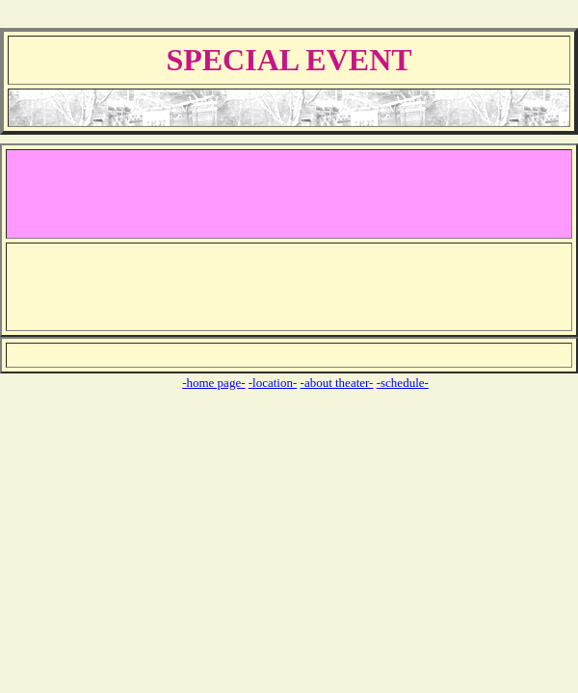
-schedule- (403, 382)
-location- (273, 382)
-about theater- (337, 382)
